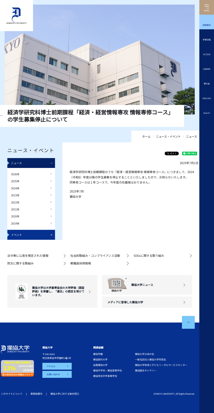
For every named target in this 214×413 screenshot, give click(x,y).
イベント (16, 235)
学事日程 (207, 39)
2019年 (15, 223)
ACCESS (206, 54)
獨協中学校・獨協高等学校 (107, 370)
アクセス (51, 366)
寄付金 (207, 83)
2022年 (15, 202)
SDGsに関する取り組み (148, 255)
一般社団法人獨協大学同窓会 (150, 359)
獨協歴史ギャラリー (145, 370)
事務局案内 (36, 393)
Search (206, 112)
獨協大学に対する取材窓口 (64, 393)
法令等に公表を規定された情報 (27, 255)
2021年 (15, 209)
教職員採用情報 (80, 263)
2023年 (15, 195)
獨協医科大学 (100, 359)
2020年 (15, 216)
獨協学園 (98, 354)
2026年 (15, 174)
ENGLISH (207, 98)
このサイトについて (11, 393)
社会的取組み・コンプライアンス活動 (95, 255)
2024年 (15, 188)
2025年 (15, 181)
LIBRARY (206, 68)
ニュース (16, 163)
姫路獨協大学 (100, 365)
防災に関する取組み (20, 263)
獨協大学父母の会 (144, 354)
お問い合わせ (53, 374)
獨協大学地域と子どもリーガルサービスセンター (161, 365)
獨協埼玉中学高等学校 (105, 376)
